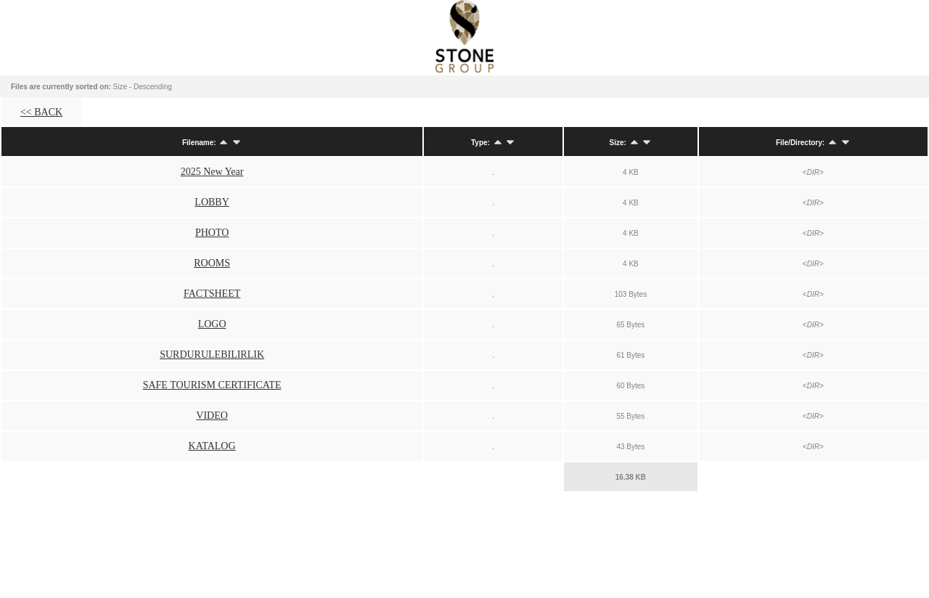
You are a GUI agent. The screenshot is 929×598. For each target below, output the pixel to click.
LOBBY (212, 202)
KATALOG (212, 446)
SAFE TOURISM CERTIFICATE (212, 385)
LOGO (212, 324)
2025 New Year (212, 171)
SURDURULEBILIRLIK (212, 354)
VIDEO (212, 415)
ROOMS (212, 263)
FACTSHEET (212, 293)
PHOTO (212, 232)
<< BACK (41, 112)
